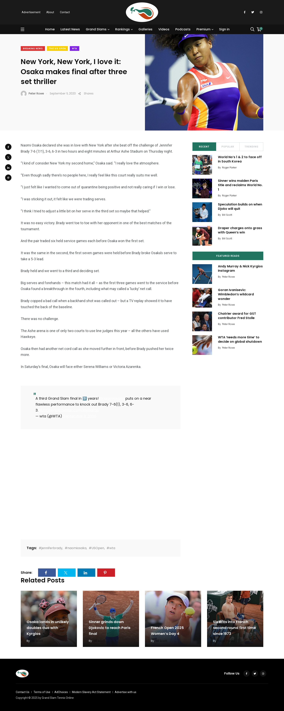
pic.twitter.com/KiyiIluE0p (77, 410)
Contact (65, 12)
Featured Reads (227, 256)
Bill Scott (227, 214)
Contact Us (22, 692)
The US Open (57, 48)
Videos (163, 29)
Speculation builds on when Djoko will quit (240, 206)
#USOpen (46, 410)
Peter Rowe (228, 276)
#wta (110, 548)
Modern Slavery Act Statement (91, 692)
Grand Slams (96, 29)
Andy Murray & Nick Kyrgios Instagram (240, 268)
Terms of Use (42, 692)
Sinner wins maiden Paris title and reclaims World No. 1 (240, 185)
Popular (227, 146)
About (50, 12)
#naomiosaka (75, 548)
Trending (251, 146)
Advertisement (31, 12)
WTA (74, 48)
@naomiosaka (111, 398)
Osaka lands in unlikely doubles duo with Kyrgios (48, 628)
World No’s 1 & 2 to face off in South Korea (240, 159)
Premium (203, 29)
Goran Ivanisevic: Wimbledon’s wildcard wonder (236, 294)
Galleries (145, 29)
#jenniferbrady (50, 548)
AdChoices (61, 692)
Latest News (70, 29)
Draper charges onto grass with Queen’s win (240, 230)
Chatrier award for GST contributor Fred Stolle (237, 315)
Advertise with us (125, 692)
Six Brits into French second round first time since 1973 (234, 628)
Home (50, 29)
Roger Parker (229, 167)
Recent (204, 146)
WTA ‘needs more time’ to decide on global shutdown (240, 339)
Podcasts (183, 29)
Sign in (224, 29)
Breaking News (33, 48)
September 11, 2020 (79, 416)
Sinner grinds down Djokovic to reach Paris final (109, 628)
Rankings (122, 29)
